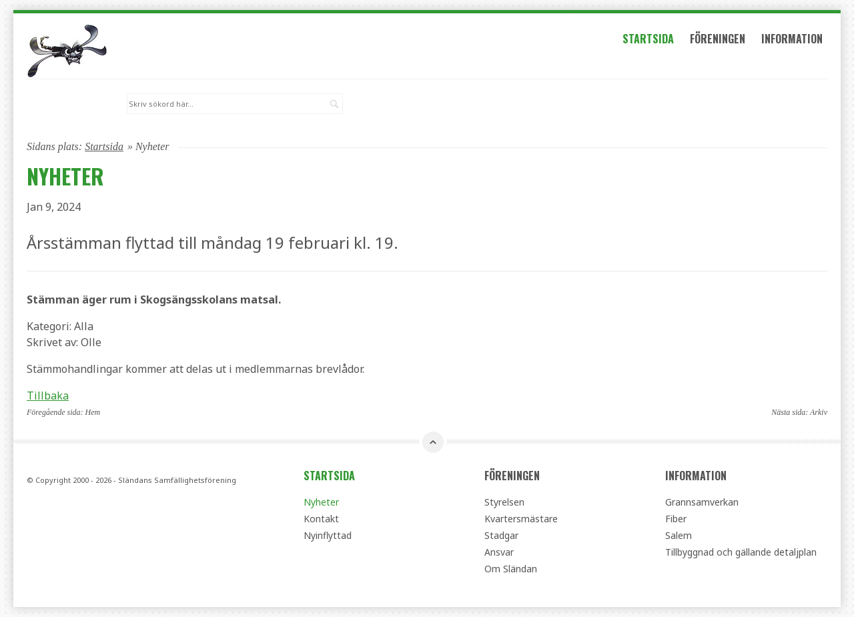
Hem (93, 412)
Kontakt (321, 518)
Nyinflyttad (328, 535)
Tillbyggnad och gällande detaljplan (741, 552)
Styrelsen (504, 502)
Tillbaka (48, 395)
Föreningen (717, 39)
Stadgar (501, 535)
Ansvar (499, 552)
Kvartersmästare (521, 518)
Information (792, 39)
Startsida (648, 39)
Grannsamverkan (702, 502)
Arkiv (818, 412)
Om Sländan (510, 568)
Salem (678, 535)
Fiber (676, 518)
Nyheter (321, 502)
